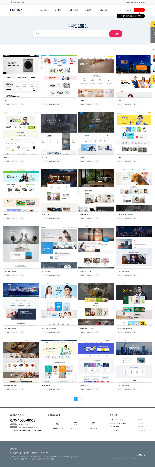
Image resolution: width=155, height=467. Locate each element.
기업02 (44, 157)
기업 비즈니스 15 (47, 271)
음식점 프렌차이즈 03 (87, 328)
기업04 (6, 100)
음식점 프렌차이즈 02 (124, 328)
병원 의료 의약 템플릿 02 (125, 214)
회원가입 (128, 10)
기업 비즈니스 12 (10, 328)
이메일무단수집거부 (37, 453)
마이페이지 (103, 10)
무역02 (82, 100)
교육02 (119, 157)
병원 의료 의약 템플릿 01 (50, 328)
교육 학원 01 (84, 385)
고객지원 (88, 10)
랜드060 (7, 157)
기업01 (82, 157)
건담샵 (6, 214)
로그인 (122, 10)
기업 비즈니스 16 (10, 271)
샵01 (43, 100)
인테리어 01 (84, 214)
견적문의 (139, 10)
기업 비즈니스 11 (123, 385)
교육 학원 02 (46, 385)
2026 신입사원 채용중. (19, 2)
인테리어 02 (46, 214)
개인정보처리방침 (15, 453)
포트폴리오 (59, 10)
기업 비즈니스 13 (123, 271)
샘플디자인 (73, 10)
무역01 (119, 100)
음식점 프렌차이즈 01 (11, 385)
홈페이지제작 (44, 10)
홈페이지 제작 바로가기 (135, 2)
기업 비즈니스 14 (85, 271)
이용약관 (26, 453)
